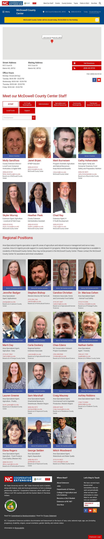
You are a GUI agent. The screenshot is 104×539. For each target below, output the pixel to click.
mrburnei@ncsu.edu (59, 172)
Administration (44, 104)
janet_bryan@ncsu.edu (35, 169)
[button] (52, 41)
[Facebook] (94, 80)
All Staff (10, 104)
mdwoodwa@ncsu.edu (60, 462)
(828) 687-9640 (58, 407)
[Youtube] (99, 80)
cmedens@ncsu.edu (59, 356)
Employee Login (95, 537)
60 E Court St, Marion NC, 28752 (54, 12)
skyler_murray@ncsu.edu (11, 226)
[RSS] (95, 510)
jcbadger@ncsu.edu (9, 302)
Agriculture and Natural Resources (60, 104)
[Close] (97, 20)
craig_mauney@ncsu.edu (61, 409)
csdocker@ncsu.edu (34, 354)
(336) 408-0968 (58, 354)
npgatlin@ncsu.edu (84, 356)
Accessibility (19, 528)
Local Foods (10, 110)
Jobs (59, 486)
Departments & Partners (66, 489)
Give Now (94, 3)
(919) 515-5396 (83, 302)
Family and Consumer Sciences (93, 104)
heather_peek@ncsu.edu (35, 226)
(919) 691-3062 (7, 354)
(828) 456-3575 (33, 407)
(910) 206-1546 (33, 299)
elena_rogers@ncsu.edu (10, 464)
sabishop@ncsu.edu (34, 301)
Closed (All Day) (95, 12)
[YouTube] (90, 510)
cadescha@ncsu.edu (60, 304)
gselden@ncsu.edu (34, 462)
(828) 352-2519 (7, 462)
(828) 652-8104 (74, 12)
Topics (76, 3)
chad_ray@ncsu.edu (59, 226)
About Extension (63, 483)
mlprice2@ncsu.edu (9, 356)
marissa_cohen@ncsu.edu (86, 304)
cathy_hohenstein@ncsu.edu (87, 174)
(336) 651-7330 (83, 354)
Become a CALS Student (66, 498)
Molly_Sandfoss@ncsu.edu (11, 174)
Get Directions (89, 63)
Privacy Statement (49, 516)
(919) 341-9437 (58, 302)
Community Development (77, 104)
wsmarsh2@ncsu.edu (35, 409)
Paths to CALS (84, 3)
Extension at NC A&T (64, 501)
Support (27, 110)
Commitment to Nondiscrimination (23, 516)
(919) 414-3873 (58, 459)
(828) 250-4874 (83, 172)
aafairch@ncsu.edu (84, 404)
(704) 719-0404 (83, 402)
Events (57, 3)
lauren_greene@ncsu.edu (11, 405)
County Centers (67, 3)
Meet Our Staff (48, 3)
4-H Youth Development (27, 104)
